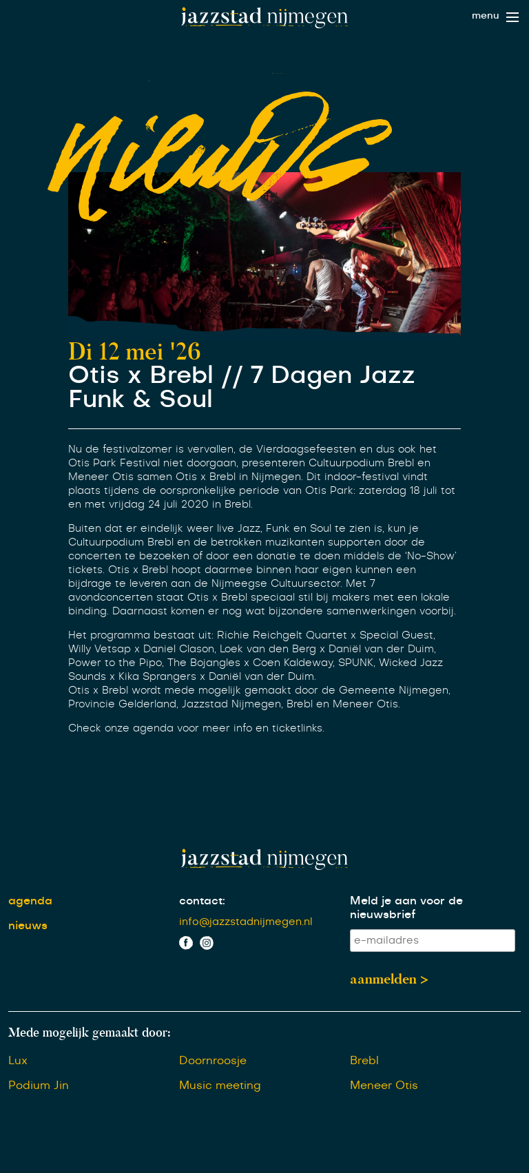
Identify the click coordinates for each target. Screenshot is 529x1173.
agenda (30, 900)
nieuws (28, 925)
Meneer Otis (384, 1085)
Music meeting (220, 1085)
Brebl (364, 1060)
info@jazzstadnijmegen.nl (246, 922)
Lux (18, 1060)
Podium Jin (38, 1085)
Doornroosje (213, 1060)
